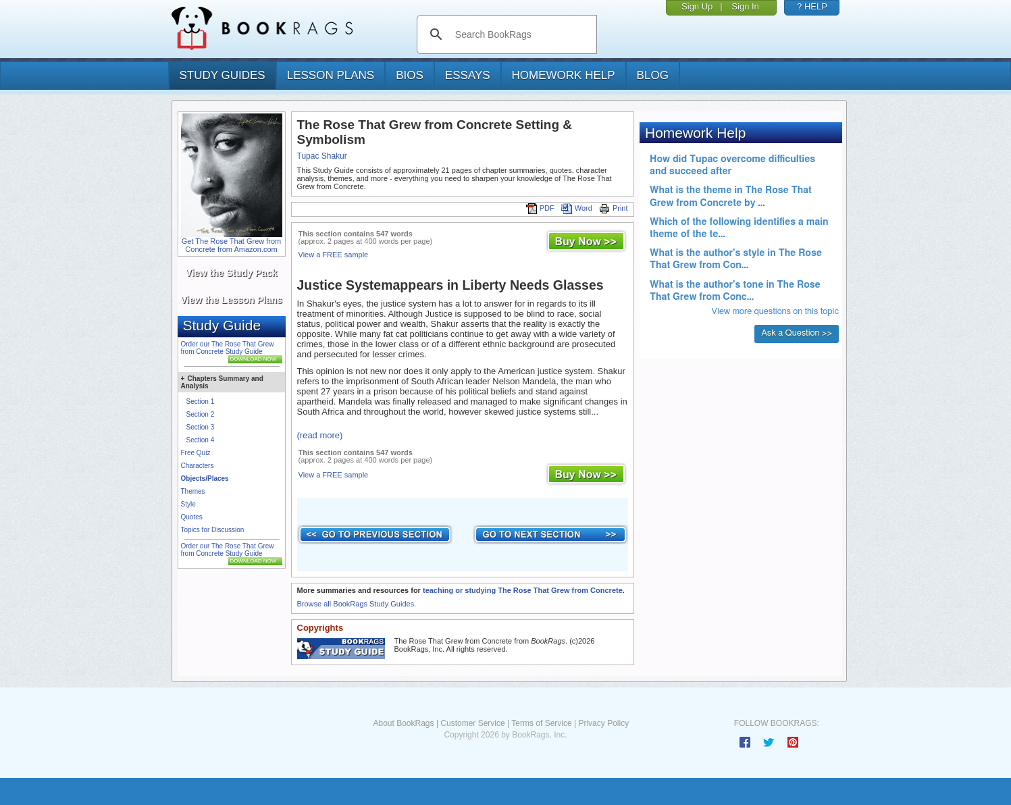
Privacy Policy (603, 723)
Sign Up (696, 6)
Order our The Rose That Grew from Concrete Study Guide (227, 347)
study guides (222, 75)
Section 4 (200, 440)
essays (467, 75)
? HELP (812, 6)
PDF (540, 208)
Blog (653, 75)
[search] (521, 34)
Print (613, 208)
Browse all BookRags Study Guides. (357, 604)
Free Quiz (196, 453)
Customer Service (472, 723)
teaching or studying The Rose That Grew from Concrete (523, 590)
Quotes (192, 517)
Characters (197, 465)
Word (576, 208)
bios (409, 75)
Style (188, 504)
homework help (563, 75)
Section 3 (200, 427)
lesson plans (330, 75)
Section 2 (200, 414)
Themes (193, 491)
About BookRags (403, 723)
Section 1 (200, 401)
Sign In (744, 6)
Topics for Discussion (212, 530)
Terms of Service (541, 723)
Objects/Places (205, 478)
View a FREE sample (334, 255)
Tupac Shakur (322, 156)
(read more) (320, 435)
